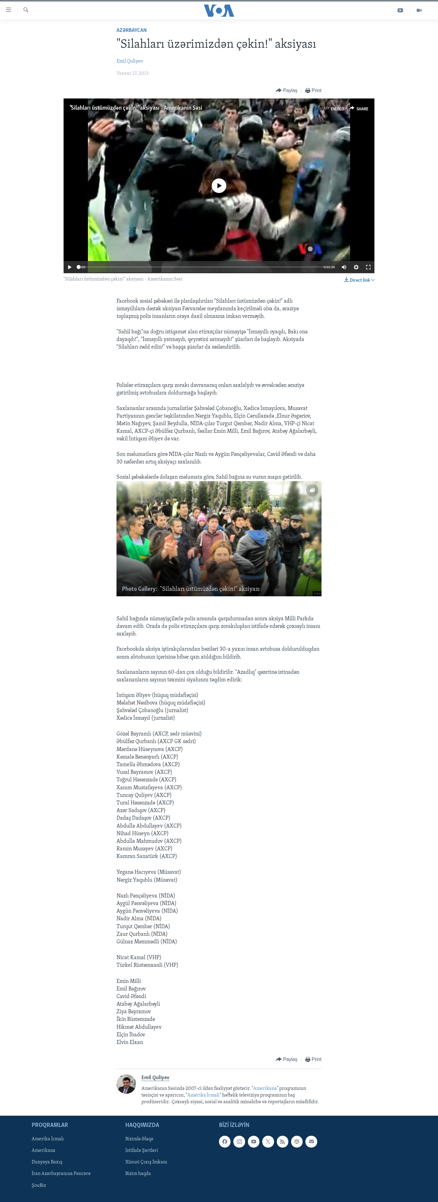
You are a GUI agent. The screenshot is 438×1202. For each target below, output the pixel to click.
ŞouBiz (39, 1185)
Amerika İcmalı (203, 1095)
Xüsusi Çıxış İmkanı (146, 1162)
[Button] (286, 91)
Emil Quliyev (129, 61)
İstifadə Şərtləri (141, 1150)
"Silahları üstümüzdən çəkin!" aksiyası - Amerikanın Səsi (136, 108)
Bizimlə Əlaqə (139, 1139)
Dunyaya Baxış (47, 1162)
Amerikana (265, 1088)
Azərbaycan (131, 30)
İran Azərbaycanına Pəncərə (61, 1173)
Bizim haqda (138, 1173)
